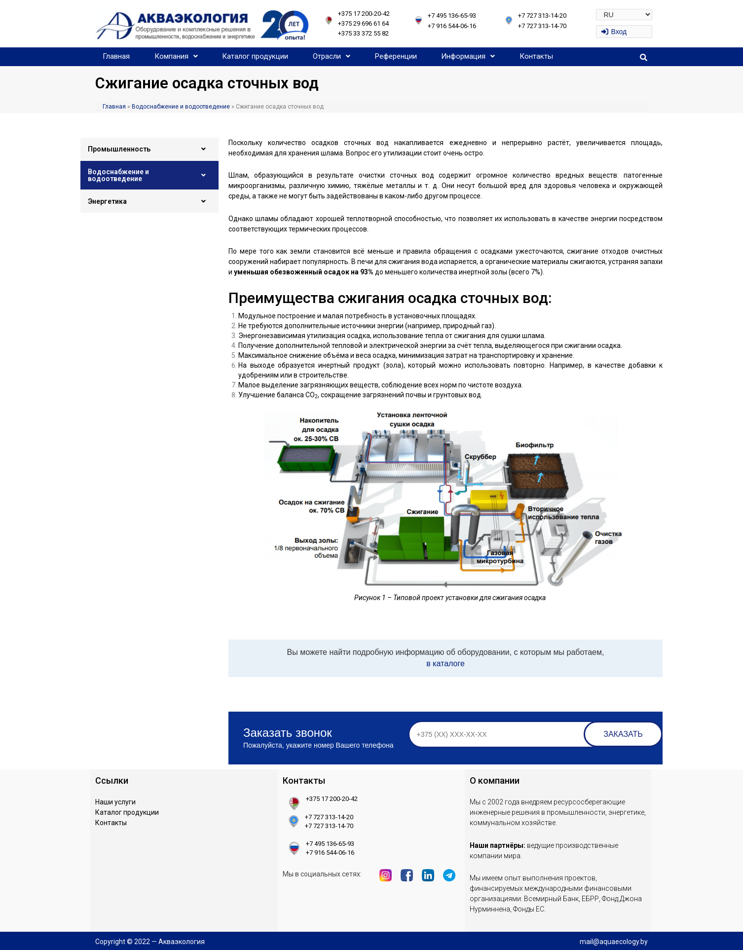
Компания (176, 56)
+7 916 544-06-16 (452, 26)
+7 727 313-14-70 (542, 26)
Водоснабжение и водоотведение (181, 106)
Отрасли (331, 56)
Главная (116, 56)
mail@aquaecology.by (614, 942)
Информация (468, 56)
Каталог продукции (255, 56)
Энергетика (149, 201)
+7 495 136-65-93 (452, 15)
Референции (396, 56)
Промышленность (149, 149)
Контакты (536, 56)
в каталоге (445, 663)
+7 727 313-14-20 (542, 15)
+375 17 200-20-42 (364, 13)
